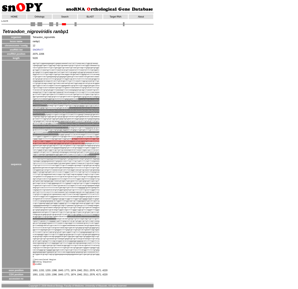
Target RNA (115, 16)
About (141, 16)
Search (64, 16)
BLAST (90, 16)
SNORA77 (38, 49)
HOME (14, 16)
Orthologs (39, 16)
